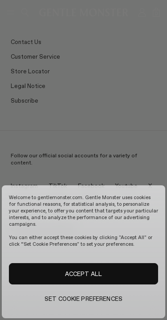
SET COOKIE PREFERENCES (83, 299)
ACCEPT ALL (83, 274)
